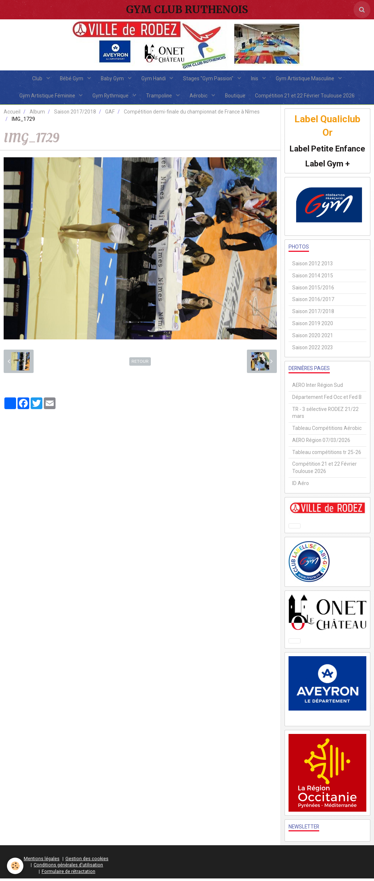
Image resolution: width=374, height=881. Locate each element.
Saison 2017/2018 (75, 114)
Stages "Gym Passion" (210, 79)
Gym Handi (154, 79)
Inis (257, 79)
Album (37, 114)
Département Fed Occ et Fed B (327, 400)
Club (34, 79)
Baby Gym (112, 79)
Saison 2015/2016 (313, 290)
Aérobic (199, 97)
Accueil (12, 114)
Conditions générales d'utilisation (68, 867)
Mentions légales (42, 860)
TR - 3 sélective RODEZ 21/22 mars (325, 415)
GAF (110, 114)
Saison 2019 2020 (312, 326)
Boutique (236, 97)
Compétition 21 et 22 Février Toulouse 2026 (308, 97)
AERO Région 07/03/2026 (321, 443)
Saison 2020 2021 (312, 338)
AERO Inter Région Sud (317, 388)
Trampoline (159, 97)
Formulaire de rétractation (68, 874)
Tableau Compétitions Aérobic (327, 431)
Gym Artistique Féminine (44, 97)
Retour (140, 363)
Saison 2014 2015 (312, 278)
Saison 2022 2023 (312, 350)
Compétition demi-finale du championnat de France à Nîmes (192, 114)
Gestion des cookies (86, 860)
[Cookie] (15, 866)
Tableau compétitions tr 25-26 (326, 454)
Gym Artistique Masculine (309, 79)
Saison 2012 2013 (312, 266)
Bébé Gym (70, 79)
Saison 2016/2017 (313, 302)
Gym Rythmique (109, 97)
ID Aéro (300, 486)
